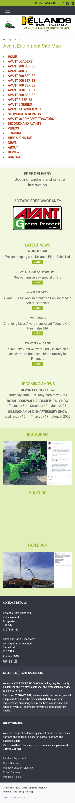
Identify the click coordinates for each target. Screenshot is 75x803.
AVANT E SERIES (20, 104)
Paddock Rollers (12, 776)
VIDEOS (13, 128)
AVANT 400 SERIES (21, 71)
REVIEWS (14, 152)
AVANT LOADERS (20, 61)
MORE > (38, 261)
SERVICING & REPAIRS (24, 114)
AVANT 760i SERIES (22, 90)
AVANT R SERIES (20, 99)
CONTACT (15, 157)
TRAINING (15, 133)
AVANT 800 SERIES (21, 95)
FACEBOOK (37, 545)
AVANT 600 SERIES (21, 80)
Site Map (28, 791)
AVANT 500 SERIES (21, 76)
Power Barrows (11, 772)
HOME (6, 39)
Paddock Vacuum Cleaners (18, 767)
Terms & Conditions (13, 791)
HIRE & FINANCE (20, 138)
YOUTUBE (37, 492)
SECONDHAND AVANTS (24, 123)
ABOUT (13, 147)
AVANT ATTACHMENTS (24, 109)
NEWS (12, 142)
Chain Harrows (11, 763)
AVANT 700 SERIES (21, 85)
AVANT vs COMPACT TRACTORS (31, 119)
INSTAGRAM (37, 434)
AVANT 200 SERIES (21, 66)
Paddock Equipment (14, 758)
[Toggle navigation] (8, 10)
